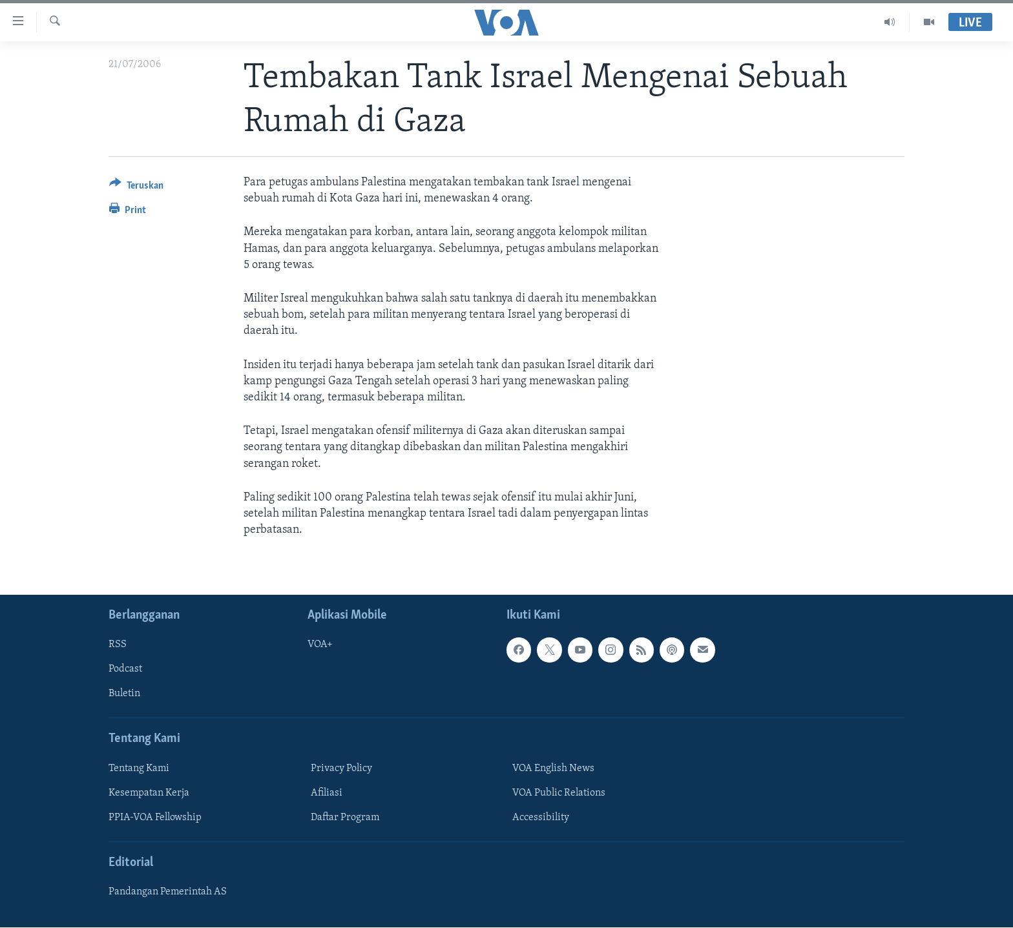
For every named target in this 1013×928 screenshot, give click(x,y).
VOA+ (320, 645)
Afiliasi (326, 793)
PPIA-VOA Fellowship (155, 817)
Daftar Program (345, 817)
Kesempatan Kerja (149, 793)
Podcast (125, 670)
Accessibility (540, 817)
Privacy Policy (341, 768)
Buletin (124, 694)
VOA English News (553, 768)
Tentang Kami (139, 768)
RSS (118, 645)
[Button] (136, 187)
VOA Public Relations (558, 793)
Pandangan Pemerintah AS (168, 892)
